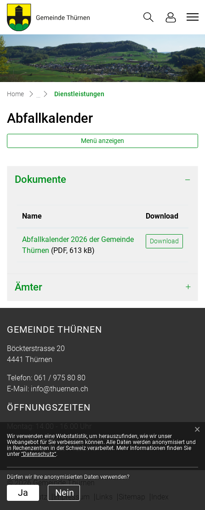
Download (164, 241)
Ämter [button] (28, 287)
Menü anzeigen (102, 140)
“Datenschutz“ (38, 454)
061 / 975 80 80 (59, 377)
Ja (23, 492)
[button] (148, 17)
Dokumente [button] (40, 179)
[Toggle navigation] (191, 17)
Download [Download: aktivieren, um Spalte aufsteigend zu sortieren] (162, 216)
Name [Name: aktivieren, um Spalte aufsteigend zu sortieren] (32, 216)
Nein (64, 492)
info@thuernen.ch (59, 388)
